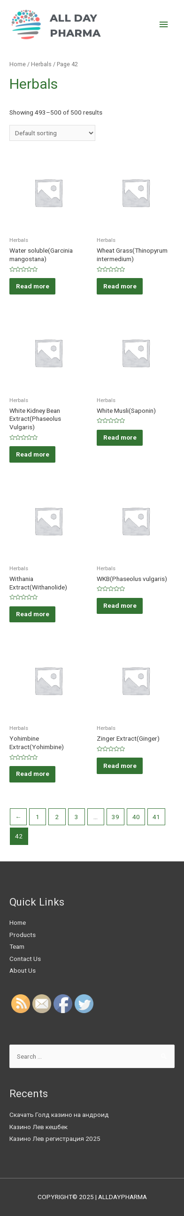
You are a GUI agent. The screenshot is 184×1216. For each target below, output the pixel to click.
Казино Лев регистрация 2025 (54, 1138)
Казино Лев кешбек (38, 1127)
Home (17, 64)
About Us (22, 970)
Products (22, 934)
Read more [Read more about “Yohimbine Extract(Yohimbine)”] (32, 773)
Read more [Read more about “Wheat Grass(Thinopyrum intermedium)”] (120, 286)
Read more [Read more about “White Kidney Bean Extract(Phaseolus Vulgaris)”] (32, 454)
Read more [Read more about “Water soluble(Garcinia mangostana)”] (32, 286)
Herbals (41, 64)
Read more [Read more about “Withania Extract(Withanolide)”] (32, 614)
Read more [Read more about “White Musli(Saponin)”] (120, 437)
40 (136, 817)
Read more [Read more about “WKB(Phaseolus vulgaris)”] (120, 605)
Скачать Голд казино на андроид (59, 1114)
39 (115, 817)
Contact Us (25, 958)
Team (16, 946)
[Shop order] (52, 133)
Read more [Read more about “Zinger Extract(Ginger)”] (120, 765)
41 (156, 817)
